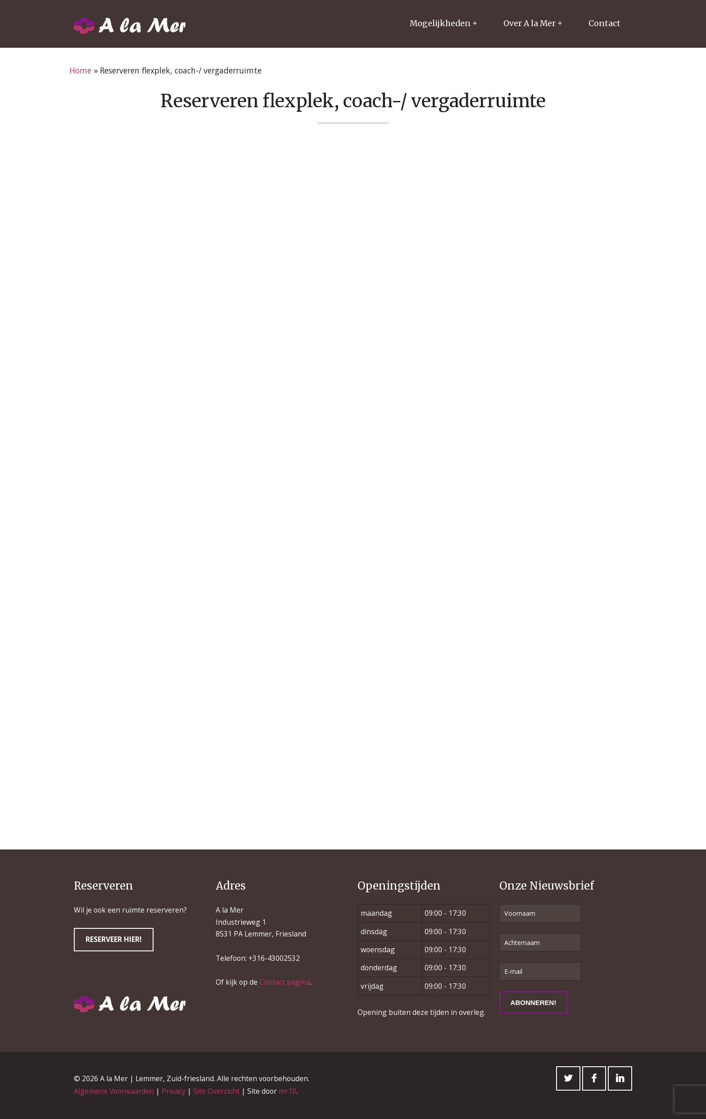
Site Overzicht (216, 1091)
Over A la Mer (529, 23)
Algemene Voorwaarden (114, 1091)
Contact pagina (284, 982)
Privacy (174, 1091)
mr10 (287, 1091)
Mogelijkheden (440, 23)
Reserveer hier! (114, 939)
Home (80, 70)
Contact (604, 23)
